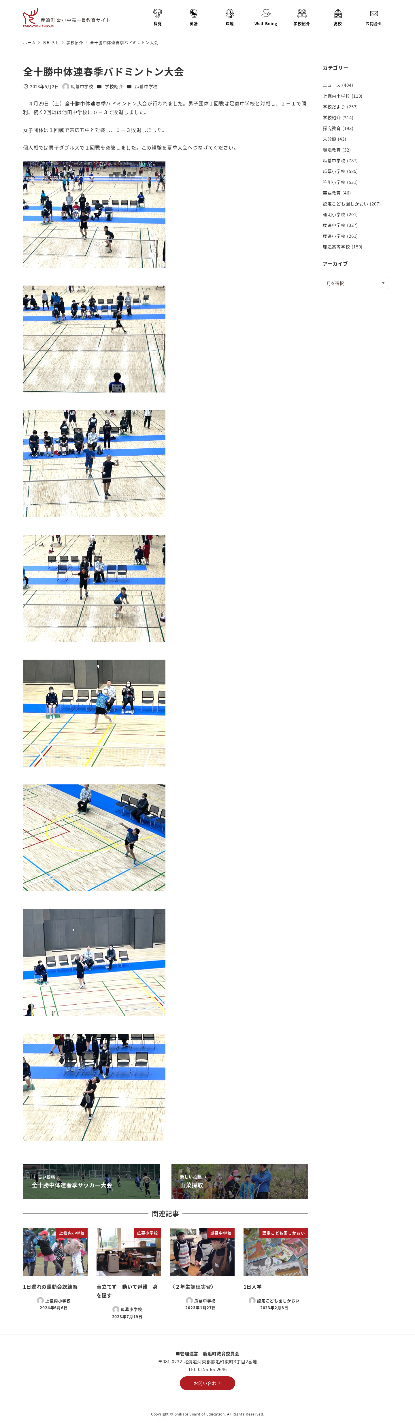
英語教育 (332, 192)
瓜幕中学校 (146, 86)
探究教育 (332, 128)
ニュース (332, 85)
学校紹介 (114, 86)
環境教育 (332, 149)
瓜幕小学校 (334, 171)
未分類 (330, 138)
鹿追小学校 (334, 236)
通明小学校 (334, 214)
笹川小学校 (334, 182)
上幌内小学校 (336, 96)
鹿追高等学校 (336, 246)
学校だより (334, 106)
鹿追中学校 (334, 225)
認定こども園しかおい (346, 203)
